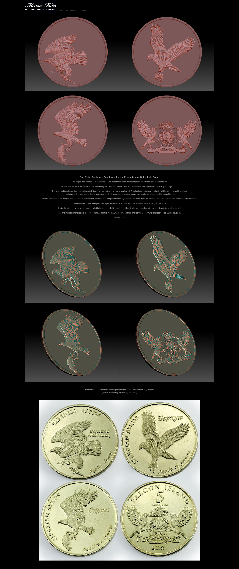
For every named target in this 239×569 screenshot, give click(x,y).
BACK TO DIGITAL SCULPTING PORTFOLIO (73, 10)
